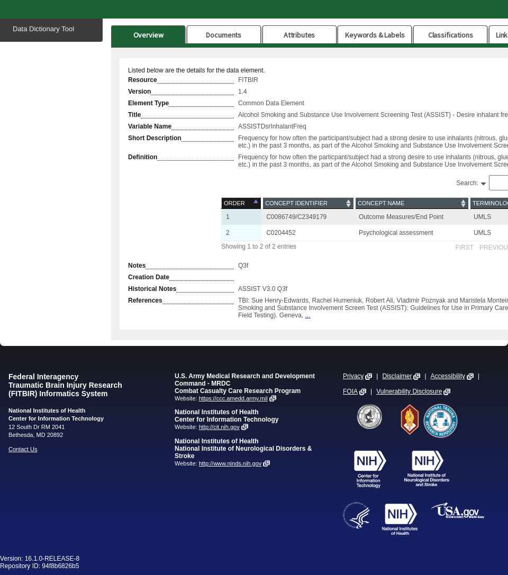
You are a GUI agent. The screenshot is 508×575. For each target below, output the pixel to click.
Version (139, 91)
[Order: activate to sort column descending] (242, 203)
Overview (148, 35)
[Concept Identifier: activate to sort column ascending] (308, 203)
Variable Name (149, 126)
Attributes (299, 35)
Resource (142, 80)
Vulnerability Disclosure (409, 391)
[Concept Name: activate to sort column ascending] (412, 203)
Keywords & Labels (374, 35)
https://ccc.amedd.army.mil (233, 398)
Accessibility (448, 376)
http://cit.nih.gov (219, 427)
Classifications (450, 35)
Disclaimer (397, 376)
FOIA (350, 391)
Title (134, 114)
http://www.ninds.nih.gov (230, 463)
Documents (223, 35)
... (308, 315)
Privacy (353, 376)
